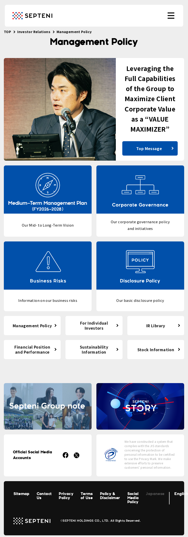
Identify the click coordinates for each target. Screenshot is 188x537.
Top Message (149, 148)
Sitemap (21, 494)
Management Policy (32, 325)
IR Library (155, 325)
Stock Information (155, 349)
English (181, 494)
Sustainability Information (94, 349)
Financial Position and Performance (32, 349)
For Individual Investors (94, 325)
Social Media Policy (133, 498)
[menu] (171, 15)
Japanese (155, 494)
